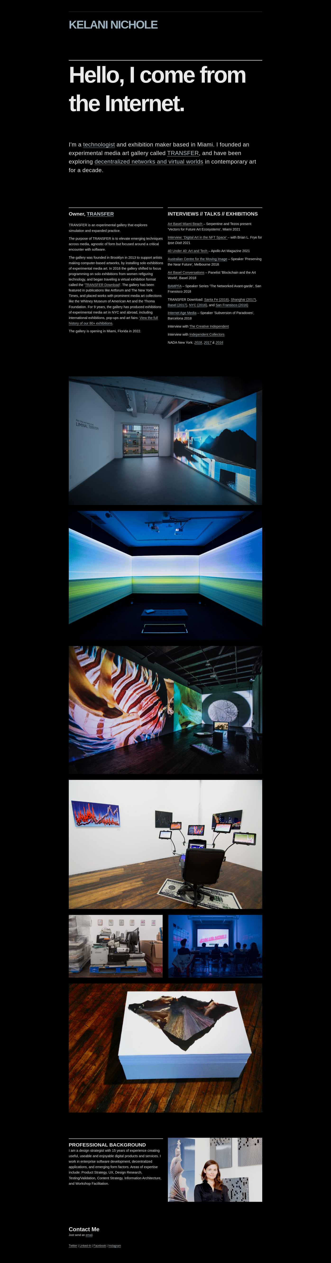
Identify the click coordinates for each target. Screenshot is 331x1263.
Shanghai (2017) (243, 301)
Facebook (99, 1247)
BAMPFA (175, 287)
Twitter (73, 1247)
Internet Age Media (182, 314)
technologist (99, 146)
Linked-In (85, 1247)
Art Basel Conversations (186, 274)
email (89, 1236)
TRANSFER (183, 154)
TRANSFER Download (102, 286)
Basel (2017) (177, 306)
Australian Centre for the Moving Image (197, 260)
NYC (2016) (198, 306)
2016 (219, 344)
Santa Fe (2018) (216, 301)
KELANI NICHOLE (113, 25)
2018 (198, 344)
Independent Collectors (207, 336)
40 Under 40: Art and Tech (188, 252)
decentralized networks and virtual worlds (149, 163)
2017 (207, 344)
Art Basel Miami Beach (185, 225)
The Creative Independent (209, 328)
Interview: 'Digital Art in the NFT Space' (198, 239)
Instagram (114, 1247)
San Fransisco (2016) (232, 306)
